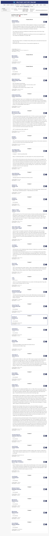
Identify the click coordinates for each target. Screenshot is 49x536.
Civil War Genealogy (16, 9)
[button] (24, 20)
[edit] (46, 22)
